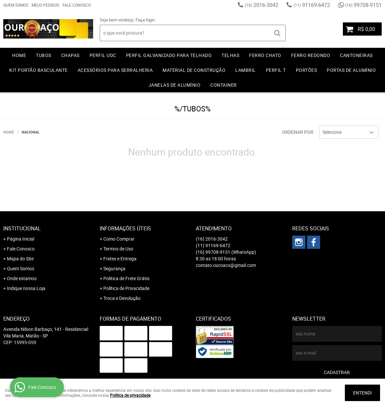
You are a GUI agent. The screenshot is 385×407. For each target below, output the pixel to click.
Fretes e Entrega (120, 258)
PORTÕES (306, 70)
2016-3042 (261, 5)
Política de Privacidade (126, 288)
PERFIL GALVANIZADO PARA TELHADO (169, 55)
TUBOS (43, 55)
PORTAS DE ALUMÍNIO (351, 70)
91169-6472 (312, 5)
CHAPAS (70, 55)
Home (19, 55)
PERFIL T (276, 70)
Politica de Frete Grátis (126, 278)
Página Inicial (20, 239)
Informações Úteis (125, 228)
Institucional (22, 228)
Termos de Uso (118, 249)
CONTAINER (223, 85)
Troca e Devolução (122, 298)
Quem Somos (15, 5)
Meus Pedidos (45, 5)
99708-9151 (363, 5)
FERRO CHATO (265, 55)
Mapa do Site (20, 258)
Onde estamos (22, 278)
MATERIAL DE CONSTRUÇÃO (194, 70)
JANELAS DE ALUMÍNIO (174, 85)
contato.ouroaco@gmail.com (226, 265)
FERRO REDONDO (310, 55)
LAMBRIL (245, 70)
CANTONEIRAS (356, 55)
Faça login (145, 20)
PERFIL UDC (103, 55)
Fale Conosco (77, 5)
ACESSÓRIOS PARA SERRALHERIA (115, 70)
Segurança (114, 268)
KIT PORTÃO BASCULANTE (38, 70)
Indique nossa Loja (26, 288)
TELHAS (230, 55)
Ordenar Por (297, 132)
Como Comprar (119, 239)
